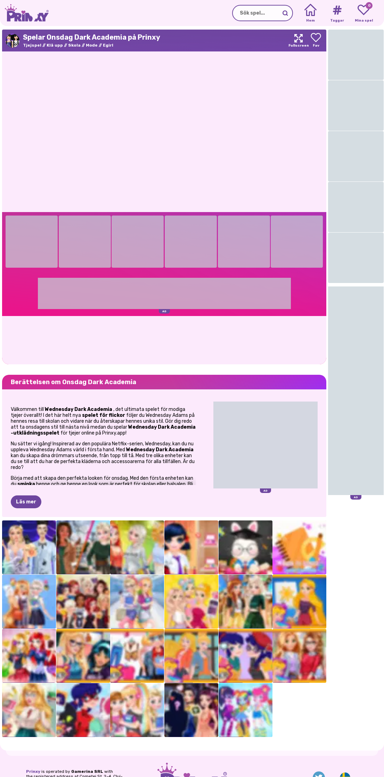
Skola (74, 45)
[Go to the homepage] (24, 13)
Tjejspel (32, 45)
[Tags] (337, 13)
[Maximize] (298, 40)
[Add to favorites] (316, 40)
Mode (92, 45)
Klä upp (55, 45)
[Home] (310, 13)
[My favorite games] (363, 13)
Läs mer (26, 502)
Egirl (108, 45)
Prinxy (33, 771)
